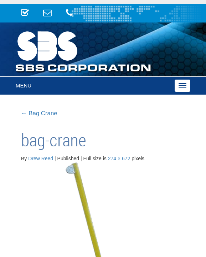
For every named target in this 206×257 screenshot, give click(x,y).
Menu (23, 85)
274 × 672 (119, 158)
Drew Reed (40, 158)
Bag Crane (39, 113)
